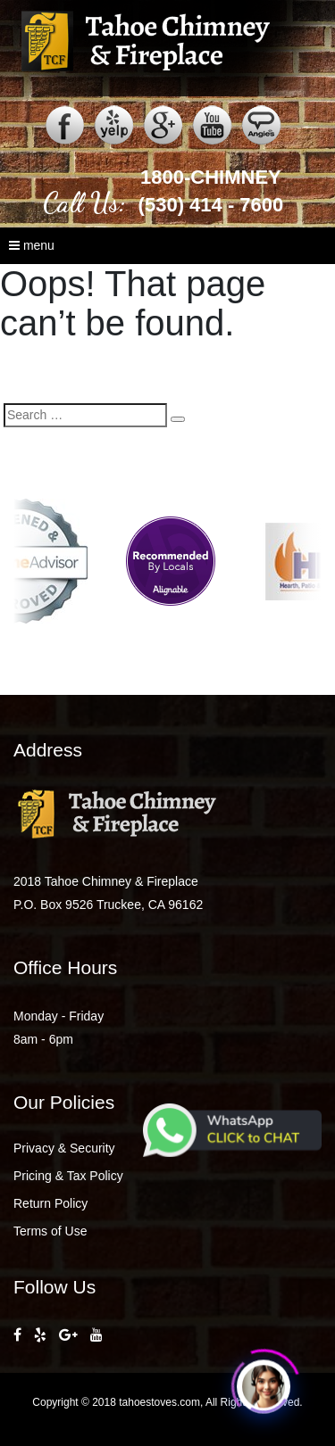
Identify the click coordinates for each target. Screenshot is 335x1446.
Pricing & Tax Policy (68, 1176)
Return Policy (50, 1203)
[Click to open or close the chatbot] (263, 1384)
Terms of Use (50, 1231)
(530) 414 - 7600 (211, 205)
